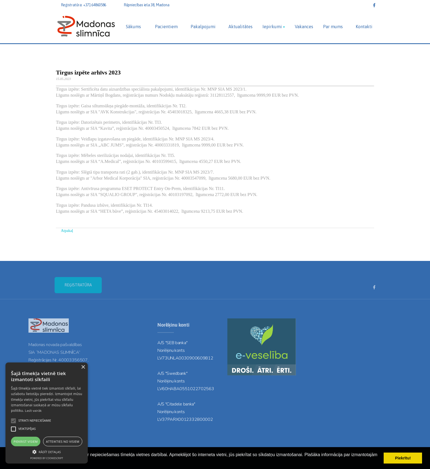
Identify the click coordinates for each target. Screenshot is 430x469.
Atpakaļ (67, 231)
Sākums (133, 26)
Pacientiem (166, 26)
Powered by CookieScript (46, 458)
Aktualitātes (240, 26)
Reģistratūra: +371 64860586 (83, 5)
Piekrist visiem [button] (26, 441)
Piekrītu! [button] (403, 458)
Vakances (304, 26)
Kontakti (364, 26)
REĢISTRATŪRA (78, 295)
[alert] (46, 413)
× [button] (83, 367)
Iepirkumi (272, 26)
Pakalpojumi (203, 26)
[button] (46, 451)
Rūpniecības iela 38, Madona (146, 5)
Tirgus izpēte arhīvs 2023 (88, 72)
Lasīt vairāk (33, 410)
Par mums (333, 26)
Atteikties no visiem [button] (63, 441)
